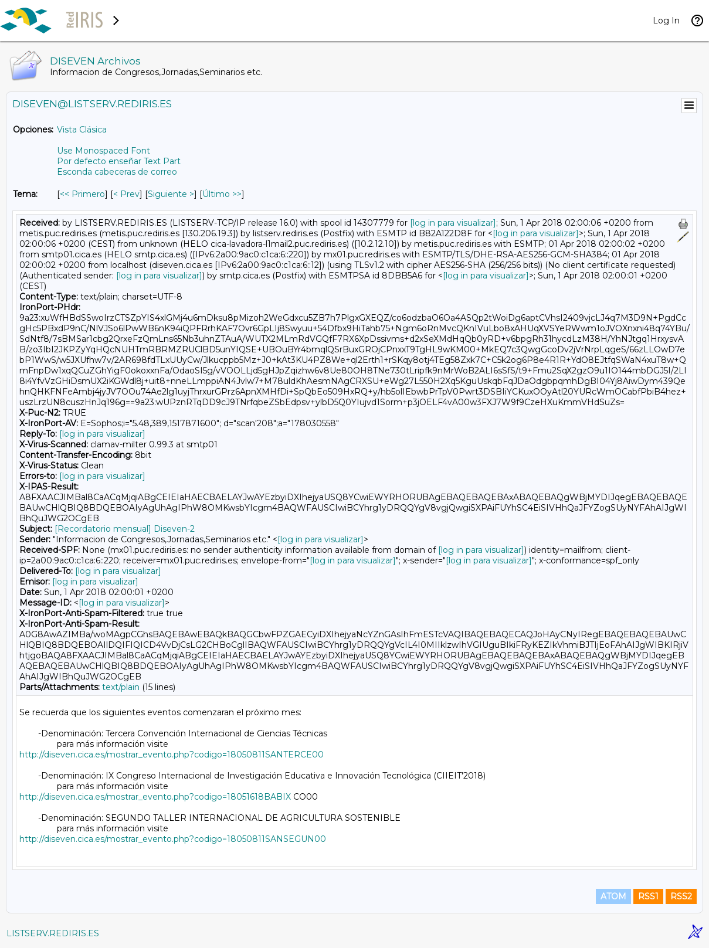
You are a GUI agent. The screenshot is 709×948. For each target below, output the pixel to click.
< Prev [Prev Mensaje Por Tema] (126, 194)
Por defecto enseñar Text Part (119, 161)
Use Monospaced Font (103, 150)
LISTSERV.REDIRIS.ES (52, 933)
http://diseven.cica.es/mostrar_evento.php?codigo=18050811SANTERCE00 (171, 754)
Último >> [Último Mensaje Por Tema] (222, 194)
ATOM (613, 896)
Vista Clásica (82, 129)
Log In (666, 20)
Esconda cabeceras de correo (117, 172)
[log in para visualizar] (453, 223)
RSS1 (648, 896)
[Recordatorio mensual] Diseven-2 (125, 529)
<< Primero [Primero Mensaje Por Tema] (82, 194)
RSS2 (681, 896)
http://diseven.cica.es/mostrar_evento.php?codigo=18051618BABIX (155, 796)
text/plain (121, 687)
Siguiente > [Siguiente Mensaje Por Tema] (171, 194)
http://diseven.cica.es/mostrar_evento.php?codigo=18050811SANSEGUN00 (172, 839)
